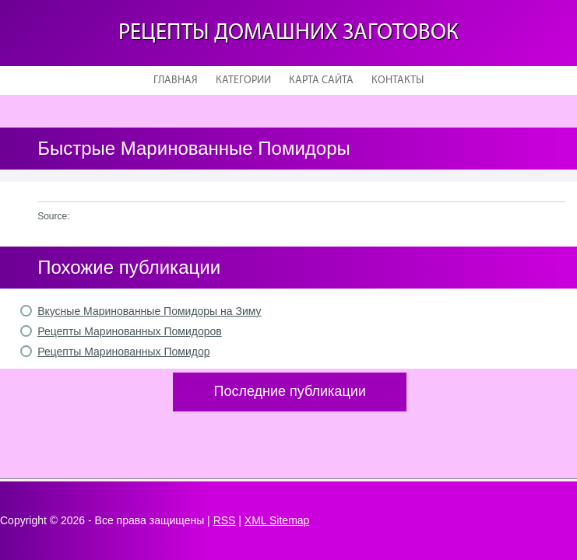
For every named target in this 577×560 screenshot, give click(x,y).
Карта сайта (321, 80)
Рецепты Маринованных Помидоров (129, 331)
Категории (243, 80)
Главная (175, 80)
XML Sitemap (277, 520)
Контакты (397, 80)
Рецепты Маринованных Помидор (123, 351)
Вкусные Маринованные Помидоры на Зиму (149, 311)
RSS (224, 520)
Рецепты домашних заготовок (288, 33)
